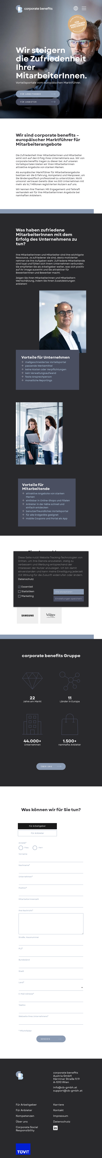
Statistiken (26, 591)
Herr (41, 847)
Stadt (21, 971)
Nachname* (24, 865)
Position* (23, 888)
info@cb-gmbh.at (65, 1087)
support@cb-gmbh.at (68, 1091)
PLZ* (21, 949)
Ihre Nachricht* (26, 911)
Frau (26, 847)
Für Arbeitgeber (38, 94)
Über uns (51, 766)
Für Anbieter (38, 102)
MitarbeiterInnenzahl (29, 899)
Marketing (26, 596)
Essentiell (25, 586)
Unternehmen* (26, 877)
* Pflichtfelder (25, 1031)
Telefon (22, 1005)
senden (51, 1039)
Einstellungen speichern (68, 598)
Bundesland (24, 960)
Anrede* (22, 843)
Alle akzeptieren (64, 591)
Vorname (23, 854)
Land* (21, 982)
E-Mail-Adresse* (26, 994)
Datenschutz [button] (26, 579)
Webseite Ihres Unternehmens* (33, 1016)
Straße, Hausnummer (29, 937)
